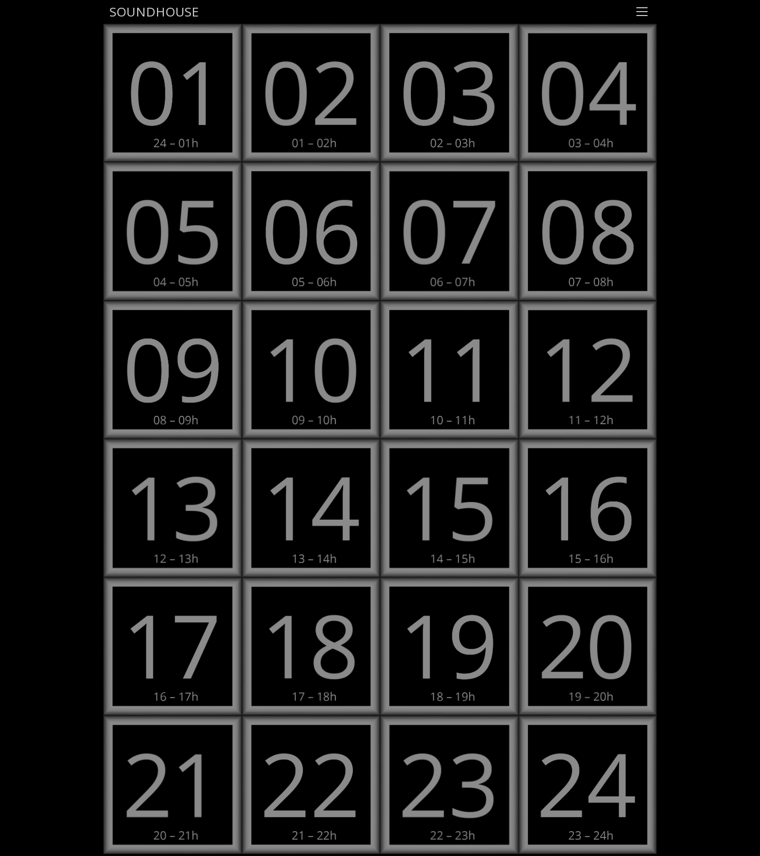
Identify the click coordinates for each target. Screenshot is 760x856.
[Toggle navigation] (641, 11)
